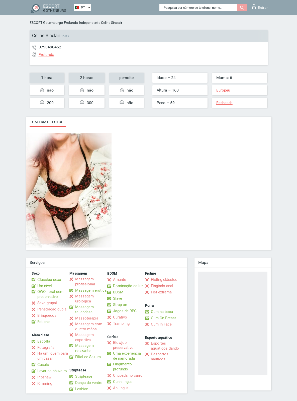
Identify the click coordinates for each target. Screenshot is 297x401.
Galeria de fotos (47, 122)
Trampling (121, 323)
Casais (43, 364)
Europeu (223, 90)
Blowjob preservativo (123, 345)
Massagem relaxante (84, 348)
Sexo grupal (47, 303)
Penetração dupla (51, 309)
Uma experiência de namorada (127, 356)
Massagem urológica (84, 298)
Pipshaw (44, 377)
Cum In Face (161, 324)
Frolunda (71, 23)
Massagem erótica (91, 290)
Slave (117, 298)
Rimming (44, 383)
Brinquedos (46, 315)
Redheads (224, 103)
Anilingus (121, 388)
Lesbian (81, 389)
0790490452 (50, 47)
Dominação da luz (128, 286)
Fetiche (43, 321)
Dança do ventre (88, 382)
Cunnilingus (123, 381)
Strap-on (120, 304)
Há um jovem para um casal (52, 356)
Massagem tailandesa (84, 309)
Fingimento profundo (122, 366)
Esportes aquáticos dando (165, 346)
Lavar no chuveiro (52, 371)
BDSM (118, 292)
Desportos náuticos (159, 356)
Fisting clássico (164, 279)
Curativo (120, 317)
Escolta (43, 341)
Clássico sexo (49, 279)
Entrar (260, 7)
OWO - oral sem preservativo (50, 294)
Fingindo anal (162, 286)
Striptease (83, 376)
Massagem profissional (85, 281)
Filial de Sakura (88, 357)
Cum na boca (162, 311)
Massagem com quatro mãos (88, 326)
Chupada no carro (128, 375)
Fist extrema (161, 292)
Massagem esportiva (84, 337)
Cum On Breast (163, 318)
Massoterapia (86, 318)
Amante (119, 279)
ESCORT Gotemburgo (46, 23)
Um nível (44, 286)
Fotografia (45, 347)
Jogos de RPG (125, 311)
